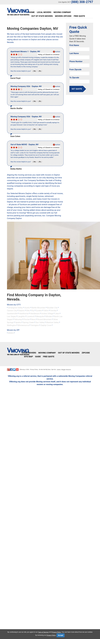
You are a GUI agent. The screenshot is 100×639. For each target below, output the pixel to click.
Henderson (35, 313)
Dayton (22, 310)
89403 (11, 333)
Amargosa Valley (15, 307)
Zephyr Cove (46, 325)
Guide (38, 356)
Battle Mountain (38, 307)
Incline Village (47, 313)
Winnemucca (23, 325)
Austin (27, 307)
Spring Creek (28, 322)
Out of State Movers (42, 16)
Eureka (39, 310)
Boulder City (52, 307)
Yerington (35, 325)
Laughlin (21, 316)
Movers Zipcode (63, 16)
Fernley (53, 310)
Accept (60, 635)
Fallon (46, 310)
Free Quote (79, 16)
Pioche (27, 319)
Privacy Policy (34, 369)
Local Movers (44, 12)
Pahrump (18, 319)
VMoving (22, 369)
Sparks (18, 322)
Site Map (28, 356)
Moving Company (62, 12)
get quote (77, 89)
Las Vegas (11, 316)
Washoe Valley (52, 322)
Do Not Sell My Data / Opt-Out (47, 369)
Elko (28, 310)
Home (32, 12)
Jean (57, 313)
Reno (33, 319)
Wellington (11, 325)
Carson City (12, 310)
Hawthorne (24, 313)
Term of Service (43, 632)
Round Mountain (44, 319)
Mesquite (40, 316)
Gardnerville (12, 313)
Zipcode (86, 353)
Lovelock (30, 316)
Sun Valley (39, 322)
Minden (49, 316)
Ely (33, 310)
